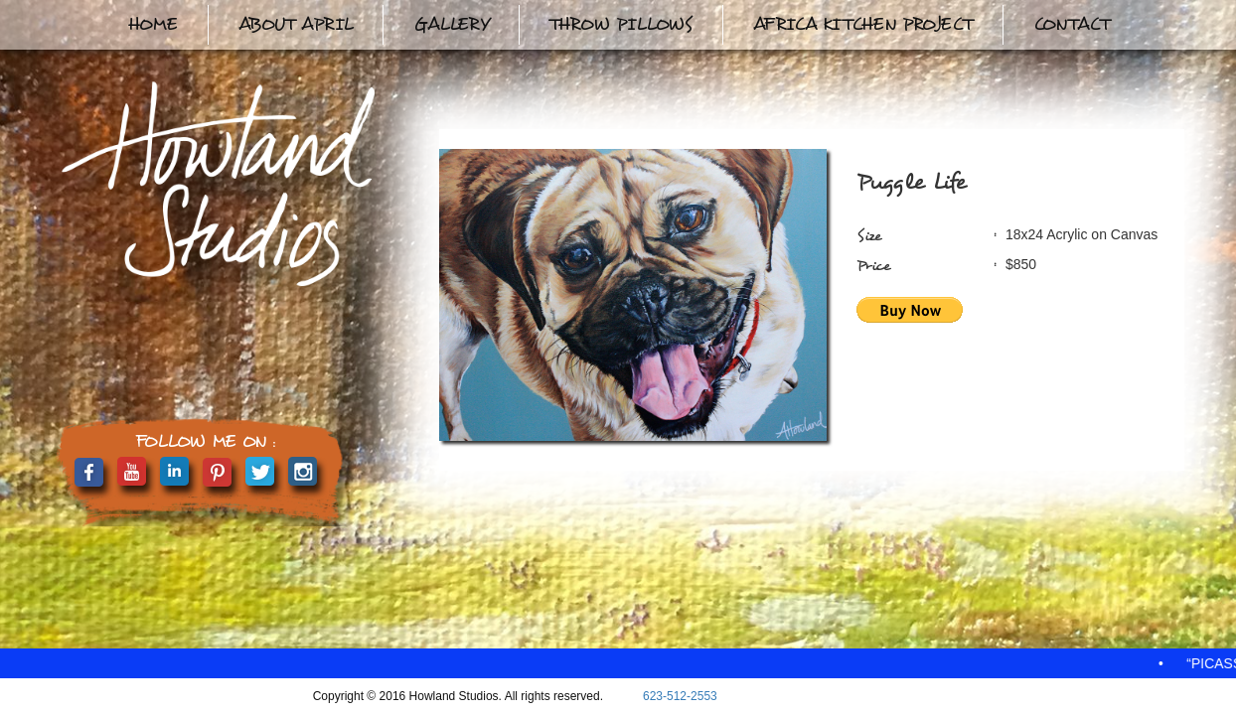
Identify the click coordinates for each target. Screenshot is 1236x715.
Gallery (451, 24)
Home (152, 24)
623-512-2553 (680, 696)
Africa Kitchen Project (863, 24)
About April (295, 24)
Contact (1071, 24)
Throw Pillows (621, 24)
